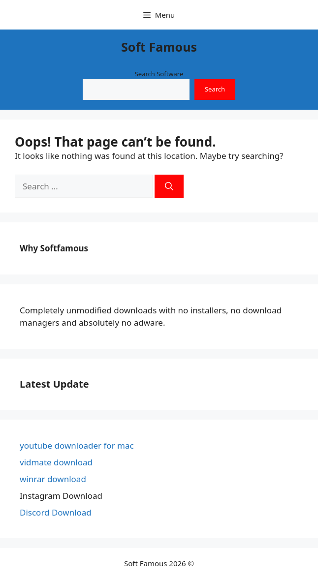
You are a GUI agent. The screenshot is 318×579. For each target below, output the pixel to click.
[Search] (169, 186)
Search (215, 89)
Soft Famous (159, 46)
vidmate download (56, 462)
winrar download (53, 479)
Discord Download (56, 512)
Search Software (159, 73)
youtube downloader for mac (77, 445)
